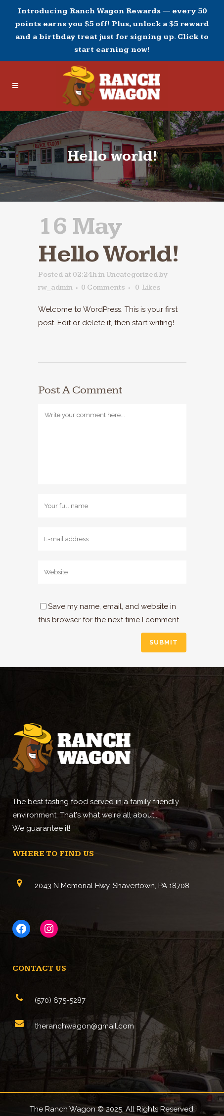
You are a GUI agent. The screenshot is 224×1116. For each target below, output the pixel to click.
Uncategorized (132, 274)
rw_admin (55, 287)
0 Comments (103, 287)
